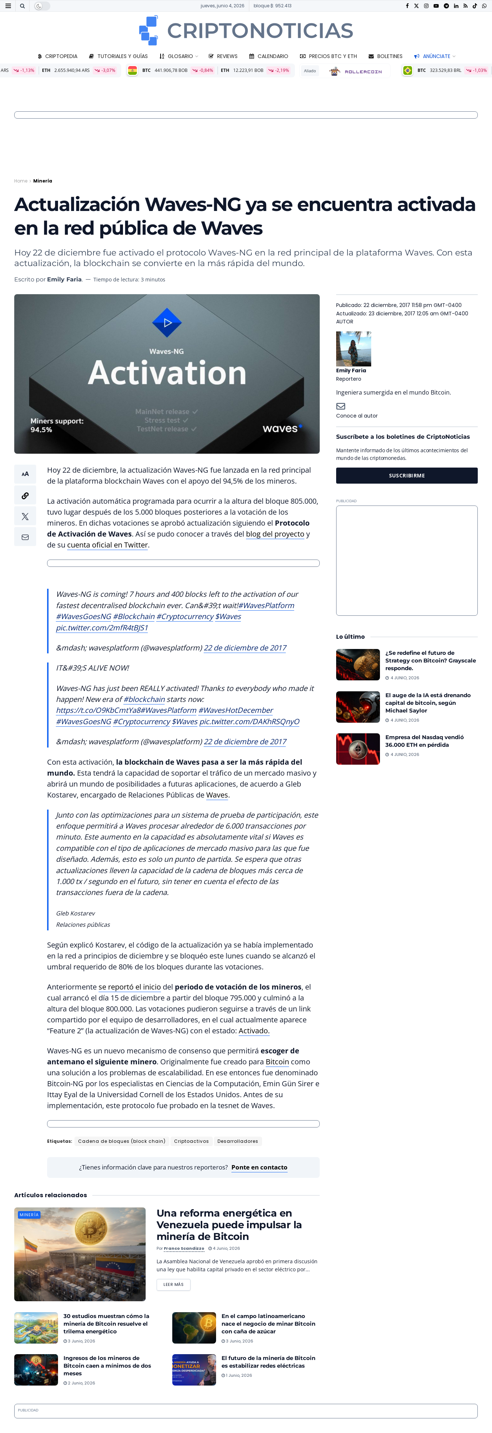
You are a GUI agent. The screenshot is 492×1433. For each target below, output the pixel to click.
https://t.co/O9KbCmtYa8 (98, 710)
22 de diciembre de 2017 (245, 648)
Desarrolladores (238, 1141)
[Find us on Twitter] (416, 6)
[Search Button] (22, 5)
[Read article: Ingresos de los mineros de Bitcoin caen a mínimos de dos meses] (36, 1370)
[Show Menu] (8, 6)
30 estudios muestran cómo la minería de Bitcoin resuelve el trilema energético (106, 1324)
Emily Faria (64, 279)
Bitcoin (277, 1062)
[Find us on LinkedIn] (456, 6)
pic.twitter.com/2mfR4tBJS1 (102, 628)
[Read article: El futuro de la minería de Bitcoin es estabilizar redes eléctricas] (194, 1370)
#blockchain (144, 699)
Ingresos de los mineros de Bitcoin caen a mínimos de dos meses (107, 1366)
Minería (42, 181)
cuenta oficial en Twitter (107, 545)
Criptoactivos (191, 1141)
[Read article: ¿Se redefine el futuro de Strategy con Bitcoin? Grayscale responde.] (358, 664)
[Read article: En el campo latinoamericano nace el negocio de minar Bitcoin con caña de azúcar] (194, 1328)
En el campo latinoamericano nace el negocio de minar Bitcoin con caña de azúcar (268, 1324)
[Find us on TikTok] (475, 6)
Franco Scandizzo (184, 1248)
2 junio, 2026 (79, 1383)
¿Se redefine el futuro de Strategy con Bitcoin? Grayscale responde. (430, 660)
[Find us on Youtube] (436, 6)
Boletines (386, 56)
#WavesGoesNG (83, 616)
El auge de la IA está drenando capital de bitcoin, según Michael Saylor (428, 703)
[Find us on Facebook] (407, 6)
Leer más (177, 1283)
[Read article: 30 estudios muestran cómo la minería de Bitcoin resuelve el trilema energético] (36, 1328)
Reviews (223, 56)
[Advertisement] (407, 561)
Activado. (254, 1031)
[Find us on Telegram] (446, 6)
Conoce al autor (357, 415)
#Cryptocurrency (184, 616)
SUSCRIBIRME (407, 475)
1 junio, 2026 (237, 1375)
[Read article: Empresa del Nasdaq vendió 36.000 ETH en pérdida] (358, 749)
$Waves (228, 616)
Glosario (176, 56)
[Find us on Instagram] (426, 6)
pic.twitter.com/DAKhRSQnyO (249, 721)
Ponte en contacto (259, 1167)
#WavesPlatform (266, 605)
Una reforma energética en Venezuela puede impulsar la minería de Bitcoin (229, 1224)
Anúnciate (432, 56)
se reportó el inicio (130, 987)
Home (20, 181)
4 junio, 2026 (224, 1248)
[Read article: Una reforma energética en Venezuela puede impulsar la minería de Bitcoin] (80, 1254)
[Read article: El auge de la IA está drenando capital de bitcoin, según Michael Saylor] (358, 707)
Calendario (268, 56)
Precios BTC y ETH (328, 56)
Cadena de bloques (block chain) (122, 1141)
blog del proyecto (275, 534)
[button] (25, 505)
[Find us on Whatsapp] (484, 6)
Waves (217, 795)
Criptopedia (57, 56)
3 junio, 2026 (79, 1341)
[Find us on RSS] (466, 6)
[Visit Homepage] (246, 30)
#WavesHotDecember (235, 710)
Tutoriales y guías (118, 56)
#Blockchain (133, 616)
